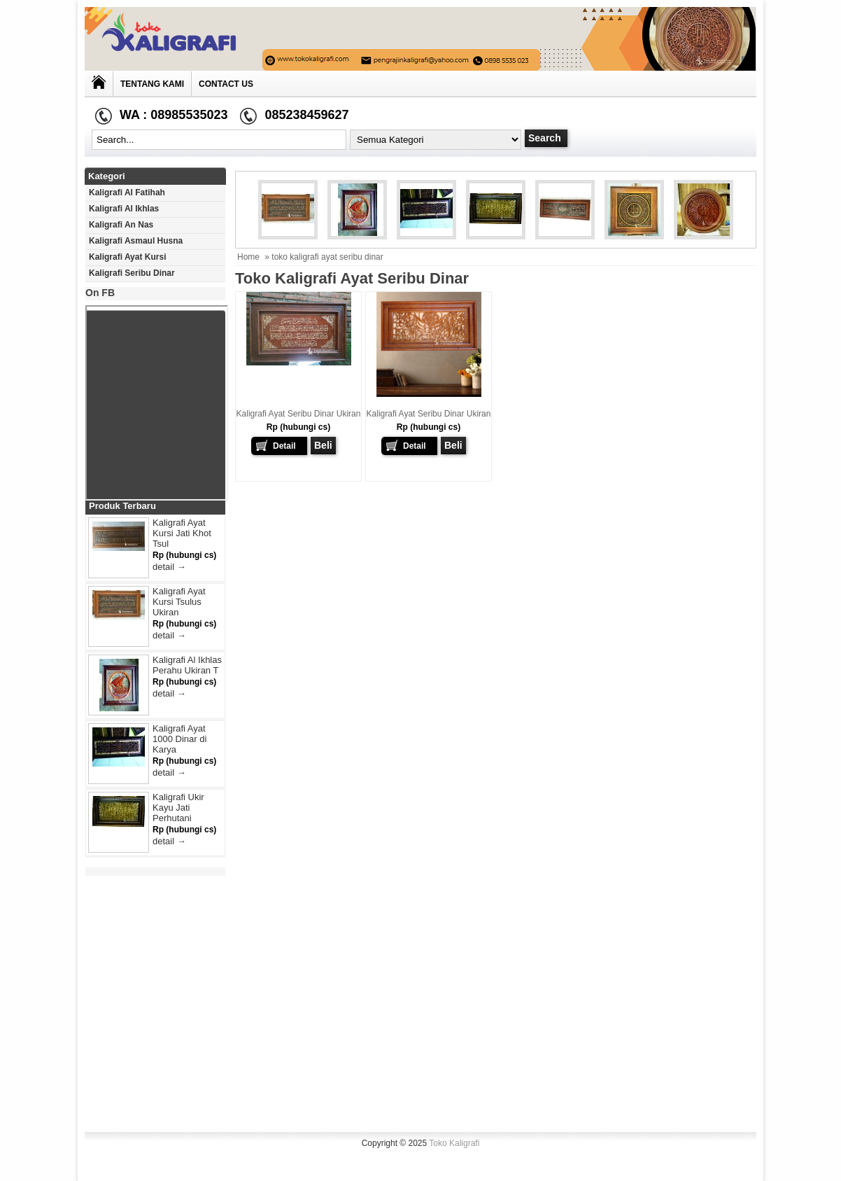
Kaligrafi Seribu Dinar (132, 273)
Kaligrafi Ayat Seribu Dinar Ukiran (298, 414)
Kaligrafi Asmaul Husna (136, 241)
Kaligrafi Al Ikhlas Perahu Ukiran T (187, 665)
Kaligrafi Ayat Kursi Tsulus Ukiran (179, 601)
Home (248, 257)
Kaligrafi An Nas (121, 225)
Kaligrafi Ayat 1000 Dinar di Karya (179, 739)
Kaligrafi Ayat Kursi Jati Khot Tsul (182, 533)
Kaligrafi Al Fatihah (127, 192)
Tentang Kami (152, 84)
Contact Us (226, 84)
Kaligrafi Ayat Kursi (127, 257)
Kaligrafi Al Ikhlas (124, 209)
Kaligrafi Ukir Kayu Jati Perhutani (178, 807)
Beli (323, 445)
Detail (284, 446)
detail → (169, 566)
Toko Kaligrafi (454, 1143)
